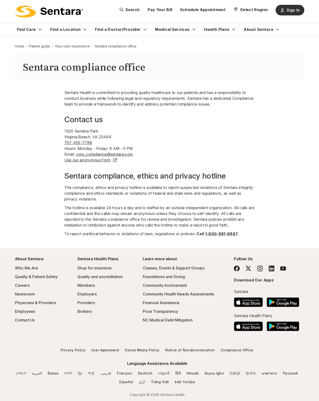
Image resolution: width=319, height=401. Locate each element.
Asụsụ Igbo (214, 373)
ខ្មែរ (80, 373)
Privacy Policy (73, 350)
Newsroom (25, 294)
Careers (22, 285)
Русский (290, 373)
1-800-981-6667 (221, 233)
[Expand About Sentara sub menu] (277, 29)
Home (19, 46)
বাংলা (68, 373)
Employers (87, 294)
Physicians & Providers (35, 302)
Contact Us (25, 320)
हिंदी (178, 373)
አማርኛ (21, 373)
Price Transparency (160, 311)
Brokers (84, 311)
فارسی (106, 373)
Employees (25, 311)
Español (126, 382)
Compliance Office (237, 350)
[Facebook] (237, 268)
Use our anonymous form (90, 160)
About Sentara (258, 29)
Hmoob (193, 373)
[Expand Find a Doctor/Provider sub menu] (145, 29)
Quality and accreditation (100, 276)
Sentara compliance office (115, 46)
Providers (86, 302)
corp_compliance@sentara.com (104, 154)
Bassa (53, 373)
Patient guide (39, 46)
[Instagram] (260, 268)
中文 (91, 373)
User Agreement (105, 350)
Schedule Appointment (203, 9)
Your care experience (72, 46)
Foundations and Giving (164, 276)
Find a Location (65, 29)
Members (86, 285)
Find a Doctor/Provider (118, 29)
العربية (37, 373)
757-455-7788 (78, 142)
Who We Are (26, 268)
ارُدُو (142, 382)
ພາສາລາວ (269, 373)
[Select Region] (250, 9)
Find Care (26, 29)
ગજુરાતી (164, 373)
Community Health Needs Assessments (178, 294)
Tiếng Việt (160, 382)
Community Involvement (165, 285)
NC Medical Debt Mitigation (168, 320)
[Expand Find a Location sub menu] (84, 29)
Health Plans (216, 29)
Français (124, 373)
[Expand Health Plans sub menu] (233, 29)
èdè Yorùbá (185, 382)
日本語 (235, 373)
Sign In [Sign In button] (290, 10)
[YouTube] (283, 268)
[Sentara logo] (49, 11)
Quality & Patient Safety (36, 276)
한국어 (251, 373)
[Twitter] (248, 268)
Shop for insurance (94, 268)
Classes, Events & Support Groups (173, 268)
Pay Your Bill (160, 9)
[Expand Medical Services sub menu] (193, 29)
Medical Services (172, 29)
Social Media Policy (142, 350)
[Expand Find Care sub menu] (40, 29)
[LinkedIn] (271, 268)
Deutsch (145, 373)
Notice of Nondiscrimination (190, 350)
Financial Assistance (161, 302)
